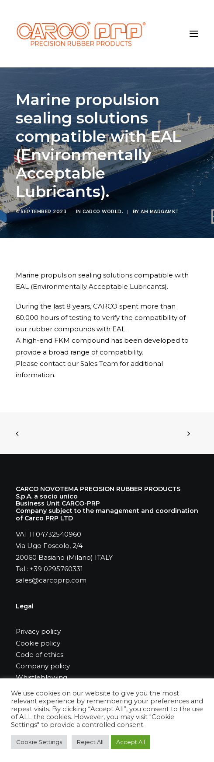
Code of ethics (39, 654)
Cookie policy (38, 643)
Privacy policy (38, 631)
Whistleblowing (41, 677)
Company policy (43, 666)
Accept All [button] (130, 741)
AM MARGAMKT (160, 211)
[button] (194, 33)
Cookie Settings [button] (39, 741)
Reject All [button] (90, 741)
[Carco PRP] (81, 34)
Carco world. (103, 211)
